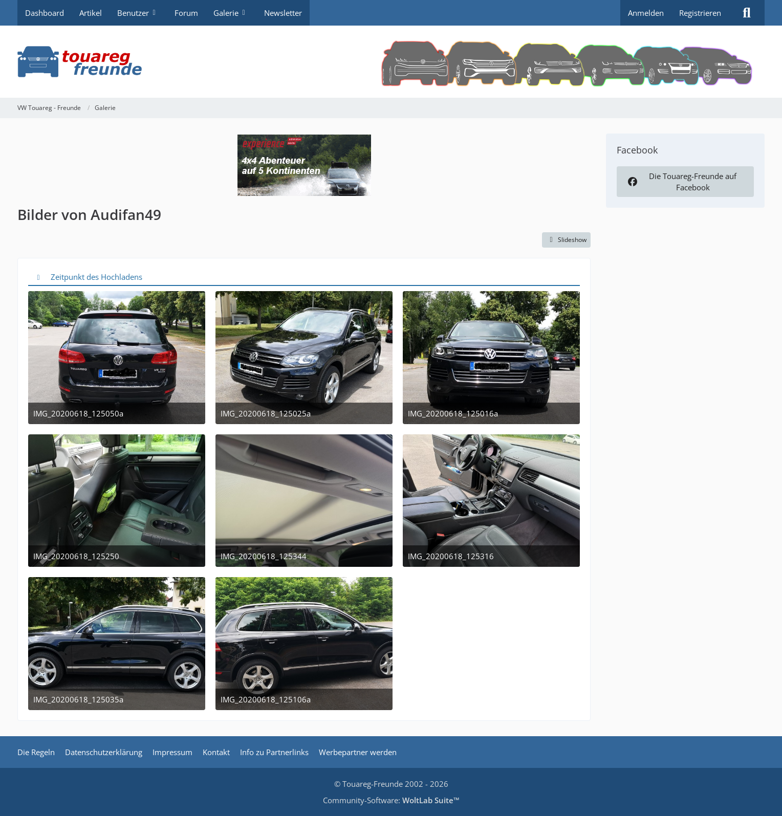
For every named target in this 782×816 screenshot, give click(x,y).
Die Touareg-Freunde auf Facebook (681, 181)
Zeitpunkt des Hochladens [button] (96, 277)
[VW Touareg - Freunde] (391, 61)
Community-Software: (391, 800)
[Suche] (747, 13)
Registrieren (700, 13)
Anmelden (646, 13)
